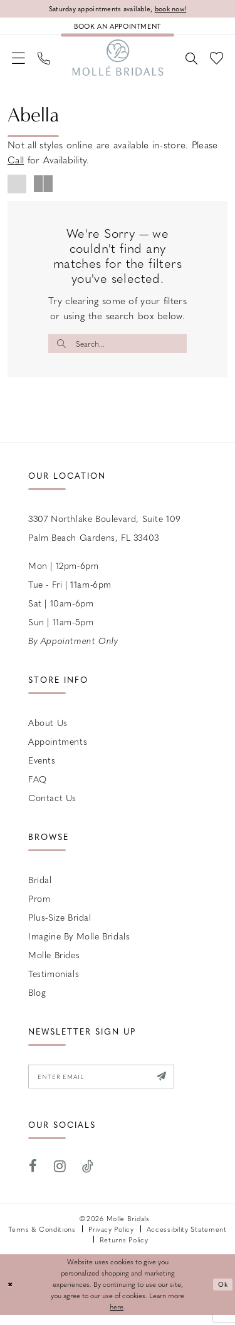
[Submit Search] (63, 349)
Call (16, 165)
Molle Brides (54, 962)
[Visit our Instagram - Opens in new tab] (60, 1176)
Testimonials (53, 981)
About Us (48, 730)
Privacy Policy (111, 1239)
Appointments (57, 748)
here (116, 1316)
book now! (177, 8)
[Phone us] (47, 62)
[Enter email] (108, 1085)
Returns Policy (124, 1249)
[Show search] (187, 62)
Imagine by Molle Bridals (79, 943)
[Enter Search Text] (117, 349)
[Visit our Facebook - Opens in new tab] (33, 1176)
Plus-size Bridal (59, 924)
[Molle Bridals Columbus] (117, 62)
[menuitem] (20, 62)
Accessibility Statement (187, 1239)
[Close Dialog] (11, 1295)
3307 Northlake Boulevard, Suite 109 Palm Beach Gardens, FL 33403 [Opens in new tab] (104, 535)
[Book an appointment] (117, 28)
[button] (20, 62)
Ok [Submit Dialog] (222, 1294)
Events (42, 767)
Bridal (40, 887)
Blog (37, 999)
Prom (39, 905)
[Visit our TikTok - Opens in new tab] (88, 1176)
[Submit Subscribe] (175, 1085)
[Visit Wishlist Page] (215, 62)
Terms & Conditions (42, 1239)
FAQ (37, 786)
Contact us (52, 805)
